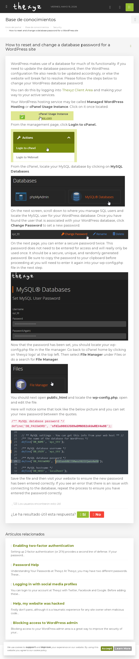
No (97, 514)
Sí (83, 514)
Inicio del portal (13, 27)
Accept (107, 648)
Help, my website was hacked (37, 604)
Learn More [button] (123, 648)
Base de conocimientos (37, 27)
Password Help (25, 565)
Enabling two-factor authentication (42, 546)
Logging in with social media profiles (44, 584)
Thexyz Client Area (77, 90)
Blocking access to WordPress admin (44, 623)
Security (57, 27)
